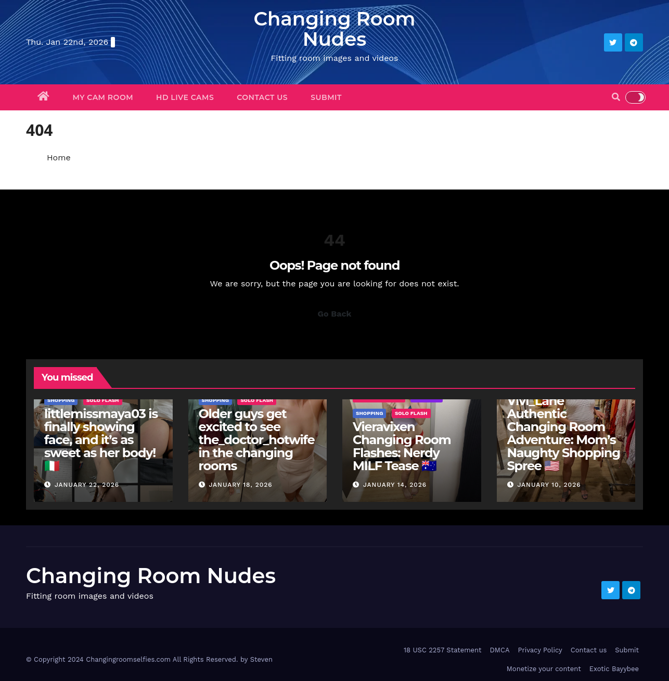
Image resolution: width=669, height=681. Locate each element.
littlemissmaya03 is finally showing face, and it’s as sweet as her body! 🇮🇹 (101, 439)
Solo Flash (102, 400)
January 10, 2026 (549, 484)
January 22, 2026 (87, 484)
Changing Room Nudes (334, 29)
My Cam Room (103, 97)
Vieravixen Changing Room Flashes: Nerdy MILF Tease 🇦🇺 (402, 446)
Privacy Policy (540, 650)
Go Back (335, 314)
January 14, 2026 (395, 484)
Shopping (60, 400)
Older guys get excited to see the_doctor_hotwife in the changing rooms (257, 439)
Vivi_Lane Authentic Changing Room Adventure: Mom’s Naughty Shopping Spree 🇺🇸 (563, 433)
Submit (326, 97)
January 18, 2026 (240, 484)
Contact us (262, 97)
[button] (616, 97)
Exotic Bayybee (614, 669)
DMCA (499, 650)
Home (59, 157)
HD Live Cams (185, 97)
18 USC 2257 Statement (443, 650)
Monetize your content (544, 669)
